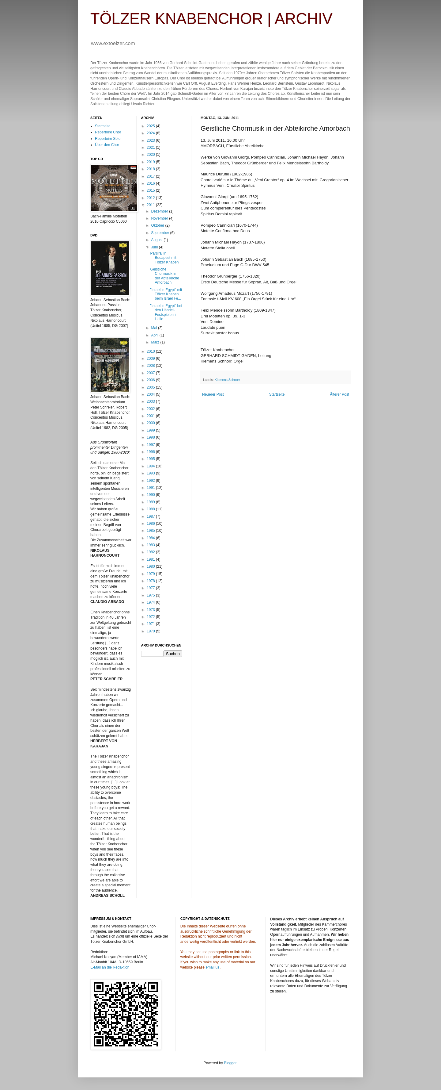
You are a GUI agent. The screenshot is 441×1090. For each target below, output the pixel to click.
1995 (151, 459)
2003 (151, 401)
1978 (151, 581)
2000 (151, 423)
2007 (151, 373)
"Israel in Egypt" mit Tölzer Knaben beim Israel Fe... (166, 294)
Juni (155, 247)
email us (212, 967)
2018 (151, 169)
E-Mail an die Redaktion (109, 967)
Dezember (160, 211)
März (155, 342)
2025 (151, 126)
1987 (151, 516)
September (160, 233)
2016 (151, 183)
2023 (151, 140)
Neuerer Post (213, 394)
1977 (151, 588)
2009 (151, 358)
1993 (151, 473)
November (160, 218)
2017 (151, 176)
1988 (151, 509)
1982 (151, 552)
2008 (151, 365)
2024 (151, 133)
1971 (151, 624)
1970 (151, 631)
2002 (151, 409)
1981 (151, 559)
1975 (151, 595)
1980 (151, 566)
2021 (151, 147)
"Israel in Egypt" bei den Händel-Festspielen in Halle (166, 312)
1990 (151, 495)
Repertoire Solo (107, 138)
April (155, 335)
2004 (151, 394)
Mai (154, 328)
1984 (151, 538)
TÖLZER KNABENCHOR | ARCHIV (211, 18)
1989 (151, 502)
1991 (151, 488)
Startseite (277, 394)
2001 (151, 416)
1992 (151, 480)
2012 (151, 198)
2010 (151, 351)
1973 (151, 610)
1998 (151, 437)
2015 (151, 190)
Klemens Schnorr (227, 380)
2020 (151, 154)
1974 (151, 602)
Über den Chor (107, 145)
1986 (151, 523)
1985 (151, 530)
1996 (151, 452)
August (157, 240)
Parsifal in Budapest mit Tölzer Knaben (164, 257)
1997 (151, 445)
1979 (151, 574)
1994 (151, 466)
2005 (151, 387)
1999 (151, 430)
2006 (151, 380)
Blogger (230, 1063)
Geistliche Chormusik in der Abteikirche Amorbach (164, 276)
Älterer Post (339, 394)
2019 (151, 162)
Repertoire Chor (108, 132)
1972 (151, 617)
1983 (151, 545)
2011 (151, 205)
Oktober (158, 225)
